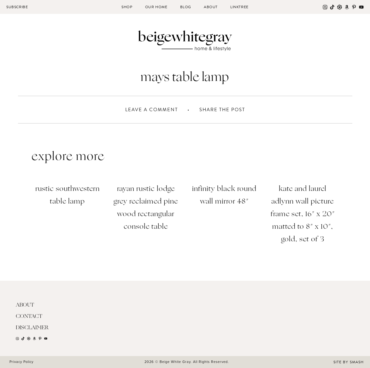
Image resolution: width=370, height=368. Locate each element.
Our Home (156, 7)
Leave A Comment (151, 109)
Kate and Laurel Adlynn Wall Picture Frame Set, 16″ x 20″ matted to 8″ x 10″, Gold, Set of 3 (303, 214)
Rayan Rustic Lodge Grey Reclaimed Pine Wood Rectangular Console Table (146, 208)
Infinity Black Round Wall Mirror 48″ (224, 195)
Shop (126, 7)
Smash (357, 362)
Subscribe (17, 7)
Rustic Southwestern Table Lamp (67, 195)
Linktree (239, 7)
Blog (185, 7)
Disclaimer (32, 328)
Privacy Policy (21, 361)
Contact (29, 316)
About (211, 7)
